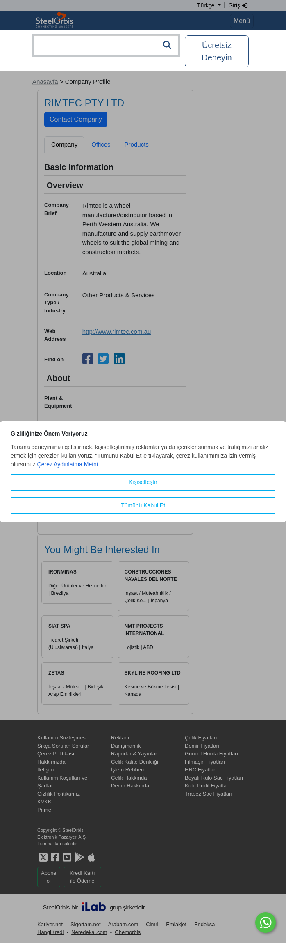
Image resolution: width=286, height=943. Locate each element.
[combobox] (106, 45)
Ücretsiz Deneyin (217, 51)
